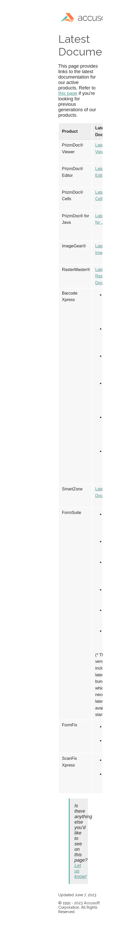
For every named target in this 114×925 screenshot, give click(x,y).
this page (67, 93)
